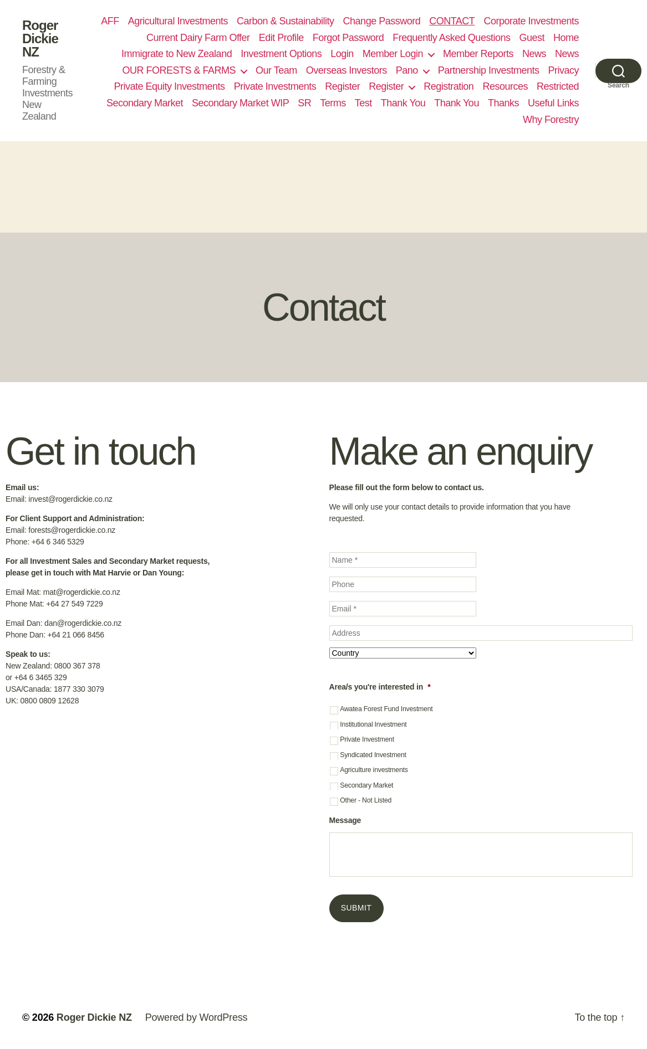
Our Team (276, 70)
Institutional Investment (373, 724)
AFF (110, 21)
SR (304, 103)
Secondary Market (144, 103)
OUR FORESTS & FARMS (179, 70)
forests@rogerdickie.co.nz (71, 530)
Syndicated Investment (373, 755)
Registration (448, 86)
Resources (505, 86)
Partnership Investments (488, 70)
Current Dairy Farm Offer (198, 37)
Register (342, 86)
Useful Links (553, 103)
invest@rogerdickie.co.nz (70, 499)
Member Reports (478, 53)
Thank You (403, 103)
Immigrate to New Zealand (176, 53)
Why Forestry (551, 119)
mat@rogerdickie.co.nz (81, 592)
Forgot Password (348, 37)
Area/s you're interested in (380, 686)
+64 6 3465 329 (40, 677)
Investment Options (281, 53)
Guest (531, 37)
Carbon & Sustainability (285, 21)
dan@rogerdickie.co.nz (82, 623)
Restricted (558, 86)
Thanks (503, 103)
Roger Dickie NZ (40, 39)
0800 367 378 (77, 665)
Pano (407, 70)
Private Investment (367, 739)
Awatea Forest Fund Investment (386, 709)
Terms (333, 103)
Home (566, 37)
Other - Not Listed (365, 800)
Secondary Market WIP (240, 103)
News (534, 53)
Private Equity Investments (169, 86)
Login (342, 53)
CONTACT (452, 21)
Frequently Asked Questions (451, 37)
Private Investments (275, 86)
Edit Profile (281, 37)
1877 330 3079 (79, 689)
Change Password (382, 21)
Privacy (563, 70)
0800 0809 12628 (49, 700)
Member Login (393, 53)
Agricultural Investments (178, 21)
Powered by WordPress (196, 1017)
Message (345, 820)
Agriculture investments (374, 770)
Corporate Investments (531, 21)
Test (363, 103)
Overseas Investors (346, 70)
